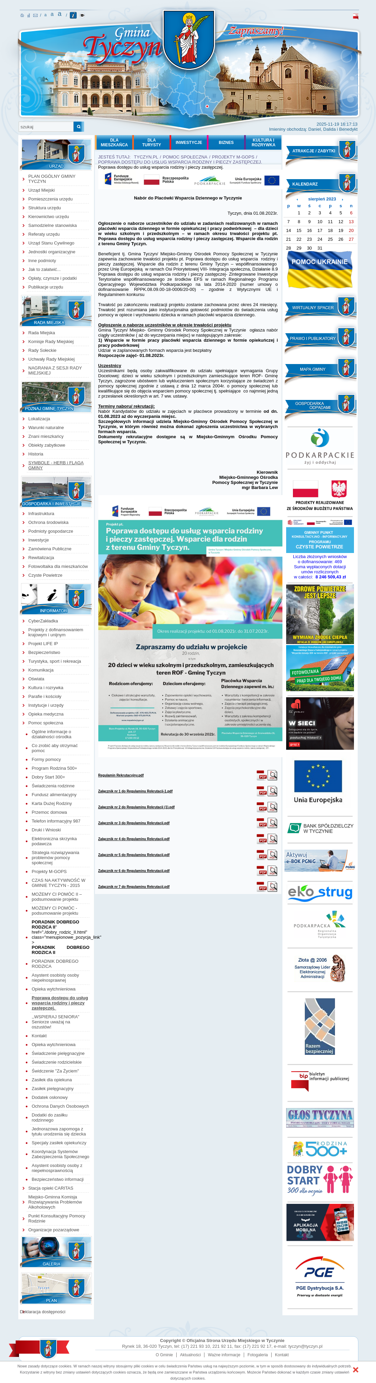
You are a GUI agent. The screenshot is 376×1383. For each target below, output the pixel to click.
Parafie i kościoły (45, 696)
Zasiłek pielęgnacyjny (53, 1088)
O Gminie (164, 1355)
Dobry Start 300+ (48, 777)
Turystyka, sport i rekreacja (54, 661)
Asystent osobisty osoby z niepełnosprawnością (57, 1168)
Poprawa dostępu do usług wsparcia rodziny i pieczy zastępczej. (60, 1002)
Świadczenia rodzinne (53, 785)
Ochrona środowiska (48, 522)
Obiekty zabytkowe (46, 445)
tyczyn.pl (146, 156)
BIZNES (226, 142)
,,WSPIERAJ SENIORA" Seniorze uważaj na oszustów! (55, 1021)
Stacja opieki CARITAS (51, 1188)
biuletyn (355, 17)
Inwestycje (38, 539)
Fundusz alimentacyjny (54, 794)
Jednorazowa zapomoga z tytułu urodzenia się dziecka (59, 1131)
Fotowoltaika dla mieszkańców (58, 566)
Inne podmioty (42, 260)
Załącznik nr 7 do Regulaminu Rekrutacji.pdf (134, 887)
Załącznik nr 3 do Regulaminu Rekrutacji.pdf (134, 823)
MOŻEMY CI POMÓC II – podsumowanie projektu (57, 897)
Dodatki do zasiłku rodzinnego (50, 1117)
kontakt (35, 15)
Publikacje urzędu (45, 287)
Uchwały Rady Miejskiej (51, 359)
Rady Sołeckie (42, 350)
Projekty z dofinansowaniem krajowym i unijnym (55, 632)
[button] (355, 1369)
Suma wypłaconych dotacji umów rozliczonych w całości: (320, 571)
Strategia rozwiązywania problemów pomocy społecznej (55, 857)
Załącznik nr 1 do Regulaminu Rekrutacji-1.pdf (135, 791)
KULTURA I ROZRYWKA (263, 142)
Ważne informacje (224, 1355)
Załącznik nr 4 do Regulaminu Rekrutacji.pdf (134, 839)
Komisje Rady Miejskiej (51, 341)
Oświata (36, 678)
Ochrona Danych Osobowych (60, 1106)
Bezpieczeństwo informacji (58, 1179)
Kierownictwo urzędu (48, 216)
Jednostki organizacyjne (52, 251)
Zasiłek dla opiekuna (52, 1079)
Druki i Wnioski (46, 829)
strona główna (22, 15)
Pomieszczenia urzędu (50, 198)
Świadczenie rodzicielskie (57, 1062)
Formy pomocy (46, 759)
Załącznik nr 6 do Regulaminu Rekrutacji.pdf (134, 871)
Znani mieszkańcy (46, 436)
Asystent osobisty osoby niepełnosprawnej (55, 978)
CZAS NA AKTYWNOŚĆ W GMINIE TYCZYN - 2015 (58, 883)
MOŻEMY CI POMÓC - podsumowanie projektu (55, 911)
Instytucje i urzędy (46, 705)
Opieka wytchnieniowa (54, 989)
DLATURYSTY (151, 142)
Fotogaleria (258, 1355)
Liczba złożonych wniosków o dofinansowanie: (320, 559)
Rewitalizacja (41, 557)
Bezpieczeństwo (44, 652)
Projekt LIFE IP (43, 643)
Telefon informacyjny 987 (56, 821)
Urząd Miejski (41, 190)
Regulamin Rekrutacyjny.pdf (121, 775)
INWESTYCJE (189, 142)
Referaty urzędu (44, 234)
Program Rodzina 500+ (54, 768)
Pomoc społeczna (45, 722)
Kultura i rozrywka (45, 687)
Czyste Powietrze (45, 575)
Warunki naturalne (46, 427)
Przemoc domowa (49, 812)
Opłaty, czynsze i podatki (52, 278)
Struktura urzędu (44, 207)
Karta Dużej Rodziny (52, 803)
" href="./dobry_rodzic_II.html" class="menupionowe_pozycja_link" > (66, 932)
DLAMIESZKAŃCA (114, 142)
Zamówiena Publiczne (50, 548)
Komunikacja (41, 670)
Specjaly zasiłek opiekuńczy (59, 1142)
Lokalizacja (39, 418)
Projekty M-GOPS (50, 871)
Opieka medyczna (46, 714)
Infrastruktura (41, 513)
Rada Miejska (41, 332)
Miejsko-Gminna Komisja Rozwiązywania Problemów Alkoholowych (55, 1202)
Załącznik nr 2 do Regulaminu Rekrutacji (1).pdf (136, 807)
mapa (28, 15)
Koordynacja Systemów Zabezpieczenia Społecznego (61, 1154)
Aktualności (190, 1355)
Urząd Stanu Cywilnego (51, 243)
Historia (35, 453)
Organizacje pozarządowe (53, 1229)
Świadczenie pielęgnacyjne (58, 1053)
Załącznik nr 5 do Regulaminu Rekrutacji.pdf (134, 855)
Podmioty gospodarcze (50, 531)
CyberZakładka (43, 620)
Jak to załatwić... (44, 269)
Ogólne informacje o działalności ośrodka (52, 734)
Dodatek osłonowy (50, 1097)
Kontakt (39, 1035)
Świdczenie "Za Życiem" (55, 1070)
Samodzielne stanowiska (52, 225)
